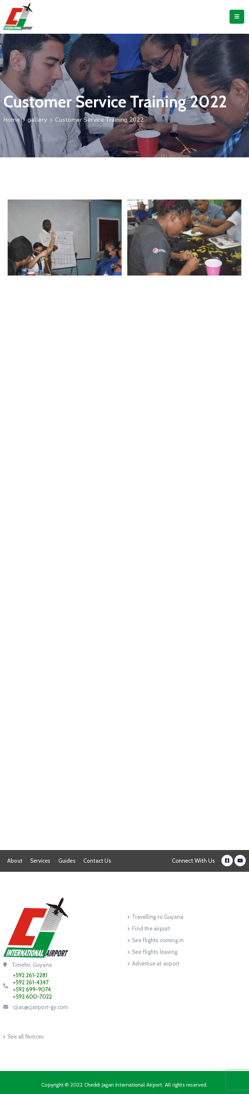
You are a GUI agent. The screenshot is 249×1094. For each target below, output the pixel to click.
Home (11, 120)
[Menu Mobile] (237, 17)
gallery (37, 120)
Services (40, 860)
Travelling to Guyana (157, 917)
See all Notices (25, 1036)
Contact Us (97, 860)
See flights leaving (154, 952)
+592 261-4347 (31, 982)
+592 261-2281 (30, 975)
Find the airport (151, 928)
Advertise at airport (155, 963)
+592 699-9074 (32, 989)
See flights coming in (158, 940)
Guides (67, 860)
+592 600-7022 (32, 996)
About (14, 860)
